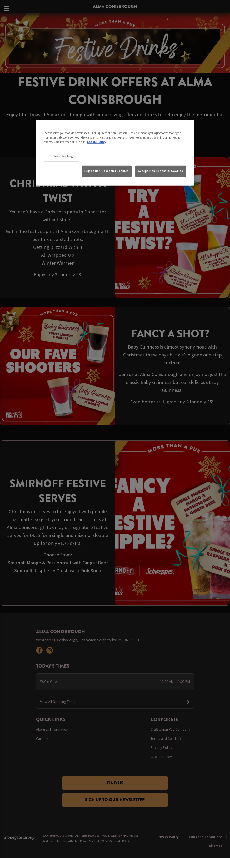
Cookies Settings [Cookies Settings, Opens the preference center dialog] (61, 156)
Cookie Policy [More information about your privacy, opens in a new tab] (96, 142)
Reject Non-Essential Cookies (106, 171)
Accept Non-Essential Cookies (160, 171)
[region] (115, 153)
